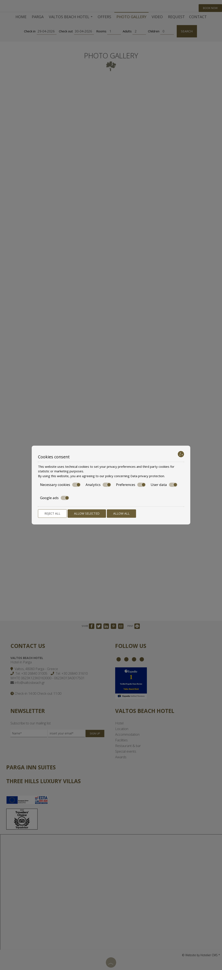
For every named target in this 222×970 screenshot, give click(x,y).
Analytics (98, 484)
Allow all (121, 513)
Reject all (52, 513)
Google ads (54, 498)
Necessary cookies (60, 484)
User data (164, 484)
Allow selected (87, 513)
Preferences (131, 484)
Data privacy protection (147, 476)
